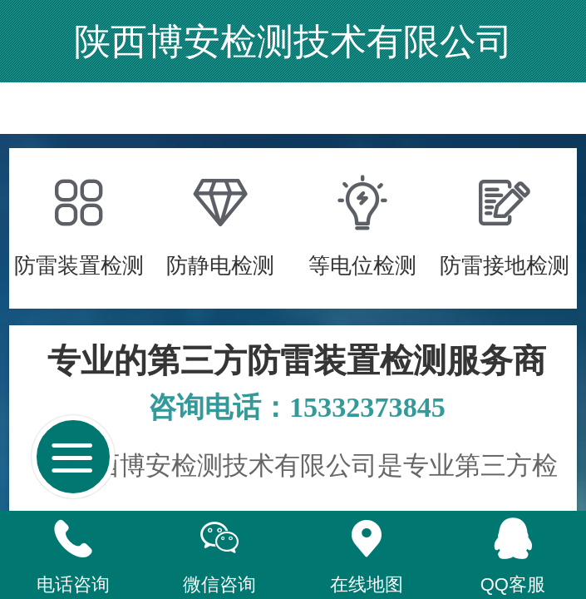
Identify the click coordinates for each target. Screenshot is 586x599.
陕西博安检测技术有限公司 (293, 41)
